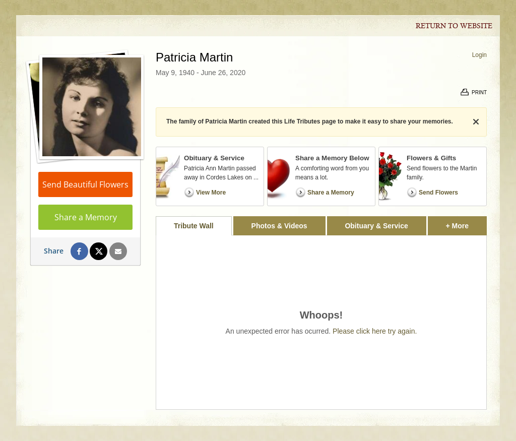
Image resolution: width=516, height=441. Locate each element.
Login (479, 54)
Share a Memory (85, 217)
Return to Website (454, 26)
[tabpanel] (321, 322)
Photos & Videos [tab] (279, 226)
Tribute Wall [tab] (194, 226)
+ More (466, 223)
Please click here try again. (375, 331)
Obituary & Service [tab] (376, 226)
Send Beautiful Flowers (85, 184)
